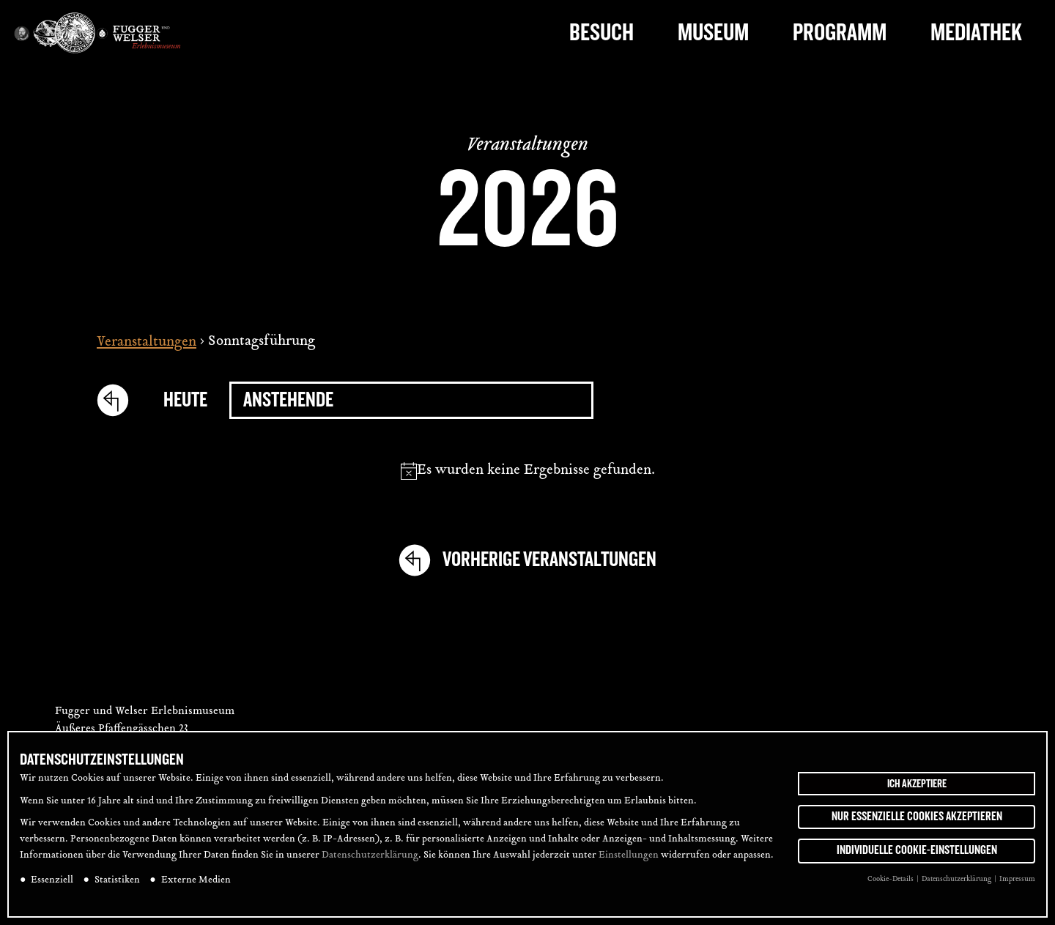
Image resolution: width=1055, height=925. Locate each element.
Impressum (1017, 880)
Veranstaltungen (146, 342)
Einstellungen (629, 856)
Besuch (601, 33)
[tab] (1024, 372)
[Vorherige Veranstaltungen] (119, 400)
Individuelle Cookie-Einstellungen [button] (917, 851)
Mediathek (976, 33)
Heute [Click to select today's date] (185, 400)
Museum (713, 33)
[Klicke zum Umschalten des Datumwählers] (411, 400)
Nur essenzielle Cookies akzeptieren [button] (917, 816)
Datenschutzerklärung (370, 856)
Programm (839, 33)
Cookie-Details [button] (891, 880)
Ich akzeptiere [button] (917, 784)
